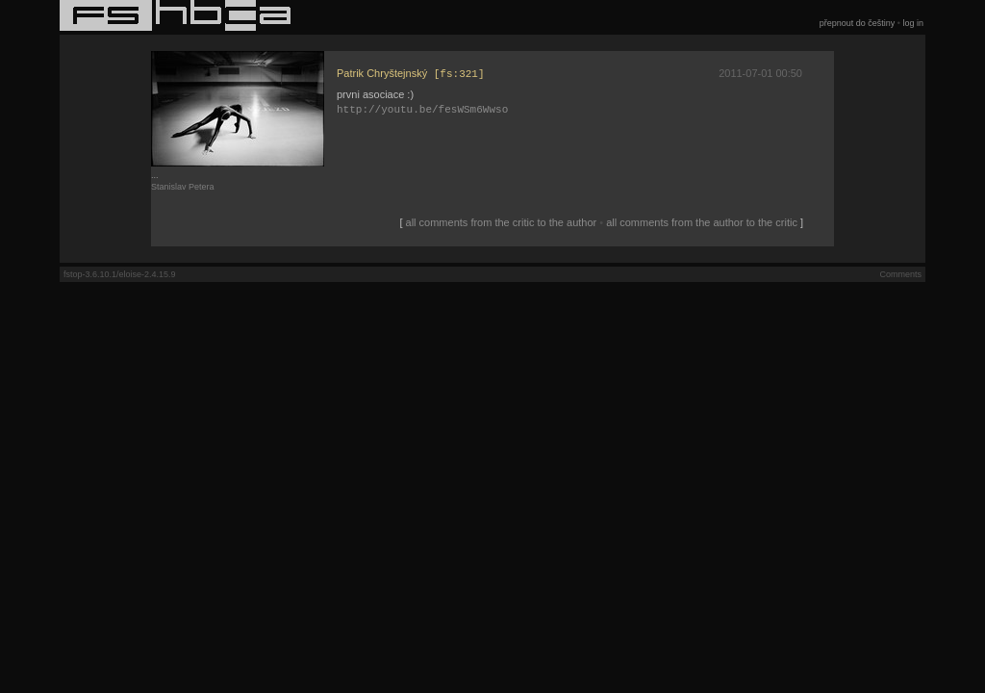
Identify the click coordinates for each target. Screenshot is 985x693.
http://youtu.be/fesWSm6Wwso (422, 111)
